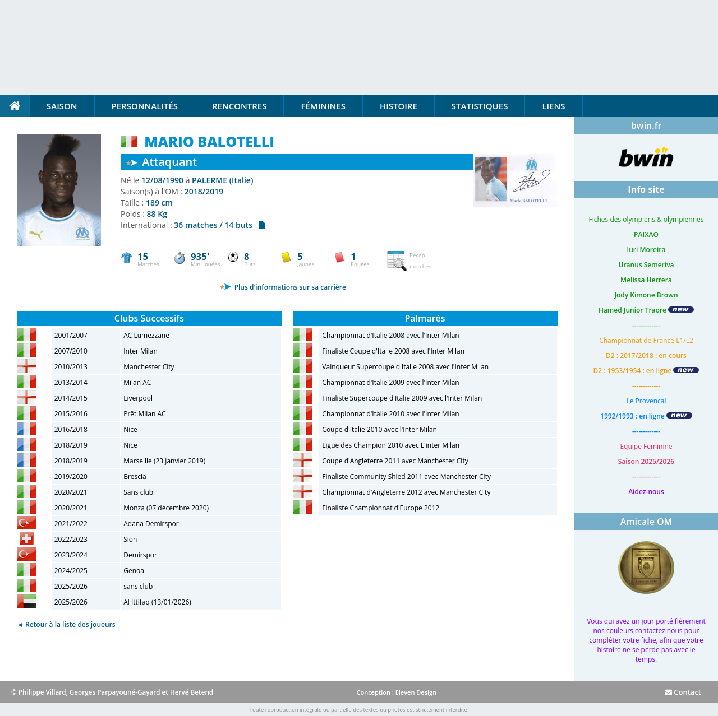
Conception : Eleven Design (396, 692)
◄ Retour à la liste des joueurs (66, 624)
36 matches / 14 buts (219, 225)
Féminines (323, 105)
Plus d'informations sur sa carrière (283, 287)
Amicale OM (646, 521)
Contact (683, 692)
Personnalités (145, 105)
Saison (62, 105)
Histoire (398, 105)
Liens (553, 105)
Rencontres (239, 105)
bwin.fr (646, 125)
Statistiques (480, 105)
